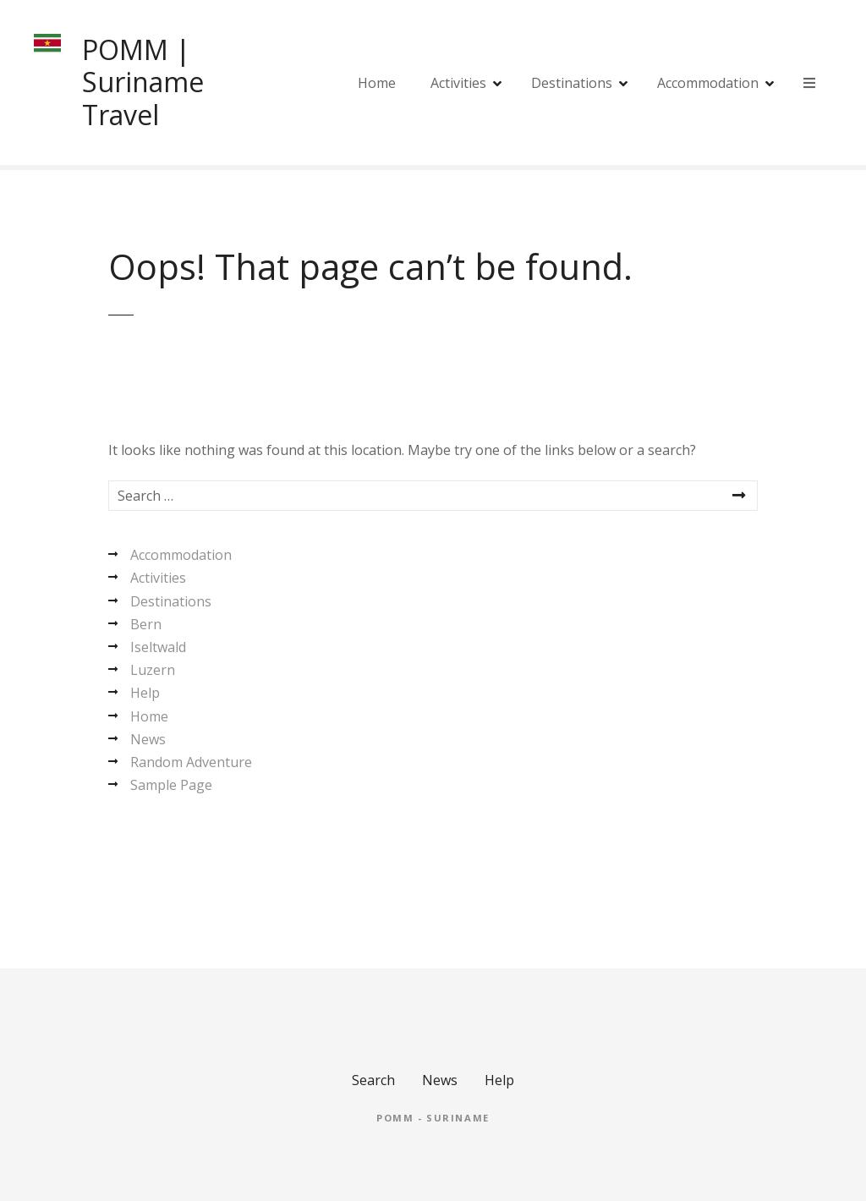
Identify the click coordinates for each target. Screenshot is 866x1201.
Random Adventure (191, 762)
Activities (458, 83)
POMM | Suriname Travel (143, 82)
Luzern (152, 670)
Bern (146, 624)
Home (377, 83)
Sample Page (171, 785)
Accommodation (708, 83)
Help (145, 692)
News (148, 739)
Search (373, 1080)
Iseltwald (158, 647)
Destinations (571, 83)
